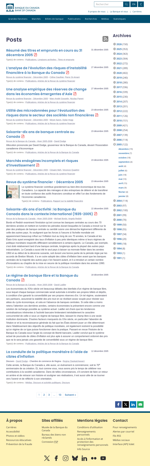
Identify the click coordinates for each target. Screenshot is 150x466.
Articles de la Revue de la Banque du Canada (58, 152)
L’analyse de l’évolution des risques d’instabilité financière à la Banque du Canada (46, 70)
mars (121, 187)
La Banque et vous (119, 11)
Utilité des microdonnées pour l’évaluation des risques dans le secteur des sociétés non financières (50, 113)
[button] (118, 404)
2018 (119, 82)
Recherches (91, 18)
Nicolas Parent (76, 98)
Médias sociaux (121, 440)
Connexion (50, 441)
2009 (119, 125)
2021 (119, 68)
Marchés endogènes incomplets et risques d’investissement (42, 163)
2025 (119, 49)
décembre (124, 149)
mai (120, 179)
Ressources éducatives (18, 440)
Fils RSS (117, 435)
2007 (119, 135)
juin (120, 174)
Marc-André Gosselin (59, 98)
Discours (66, 382)
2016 (119, 92)
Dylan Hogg (67, 120)
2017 (119, 87)
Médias (105, 18)
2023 (119, 58)
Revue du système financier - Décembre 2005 (27, 77)
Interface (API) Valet (123, 444)
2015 (119, 96)
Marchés (36, 18)
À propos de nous (96, 11)
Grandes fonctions (17, 18)
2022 (119, 63)
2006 (119, 139)
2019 (119, 77)
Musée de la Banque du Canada (55, 429)
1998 (119, 229)
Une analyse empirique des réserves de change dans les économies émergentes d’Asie (46, 91)
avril (121, 183)
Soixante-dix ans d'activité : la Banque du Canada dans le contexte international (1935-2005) (49, 211)
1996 (119, 239)
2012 (119, 111)
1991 (119, 258)
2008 (119, 130)
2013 (119, 106)
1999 (119, 224)
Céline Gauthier (57, 77)
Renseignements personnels (86, 433)
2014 (119, 101)
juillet (121, 170)
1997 (119, 234)
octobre (122, 157)
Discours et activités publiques (47, 382)
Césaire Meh (55, 170)
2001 (119, 215)
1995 (119, 243)
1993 (119, 253)
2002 (119, 210)
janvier (122, 196)
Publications (74, 18)
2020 (119, 73)
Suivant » (70, 394)
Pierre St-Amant (72, 77)
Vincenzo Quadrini (70, 170)
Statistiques (119, 18)
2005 (119, 144)
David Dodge (60, 141)
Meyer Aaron (55, 120)
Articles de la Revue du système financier (56, 81)
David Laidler (60, 285)
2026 (119, 44)
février (122, 192)
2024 (119, 53)
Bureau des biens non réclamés (54, 436)
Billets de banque (54, 18)
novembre (124, 153)
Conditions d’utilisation (90, 427)
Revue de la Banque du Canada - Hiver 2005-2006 (29, 141)
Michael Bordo (60, 218)
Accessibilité (13, 431)
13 (60, 394)
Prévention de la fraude (19, 444)
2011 (119, 116)
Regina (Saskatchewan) (74, 361)
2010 (119, 120)
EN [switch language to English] (133, 4)
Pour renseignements (125, 427)
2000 (119, 219)
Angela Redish (75, 218)
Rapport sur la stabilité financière (68, 201)
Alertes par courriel (123, 431)
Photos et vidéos (15, 435)
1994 (119, 248)
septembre (124, 161)
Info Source (83, 449)
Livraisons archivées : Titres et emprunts (56, 59)
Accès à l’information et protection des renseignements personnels (92, 442)
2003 (119, 205)
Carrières (137, 11)
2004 (119, 200)
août (121, 166)
